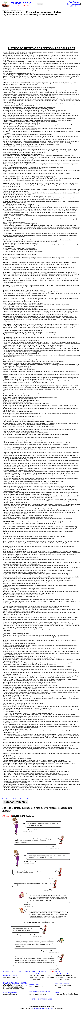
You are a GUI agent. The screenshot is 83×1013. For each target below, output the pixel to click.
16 (25, 971)
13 (32, 971)
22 (10, 971)
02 (57, 971)
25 (3, 971)
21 (13, 971)
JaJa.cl (39, 1008)
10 (39, 971)
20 (15, 971)
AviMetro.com (46, 1008)
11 (36, 971)
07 (46, 971)
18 (20, 971)
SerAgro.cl (33, 1008)
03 (55, 971)
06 (48, 971)
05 (50, 971)
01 (60, 971)
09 (41, 971)
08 (43, 971)
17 (22, 971)
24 (6, 971)
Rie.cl (52, 1008)
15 (27, 971)
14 (29, 971)
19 (17, 971)
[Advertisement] (35, 31)
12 (34, 971)
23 (8, 971)
